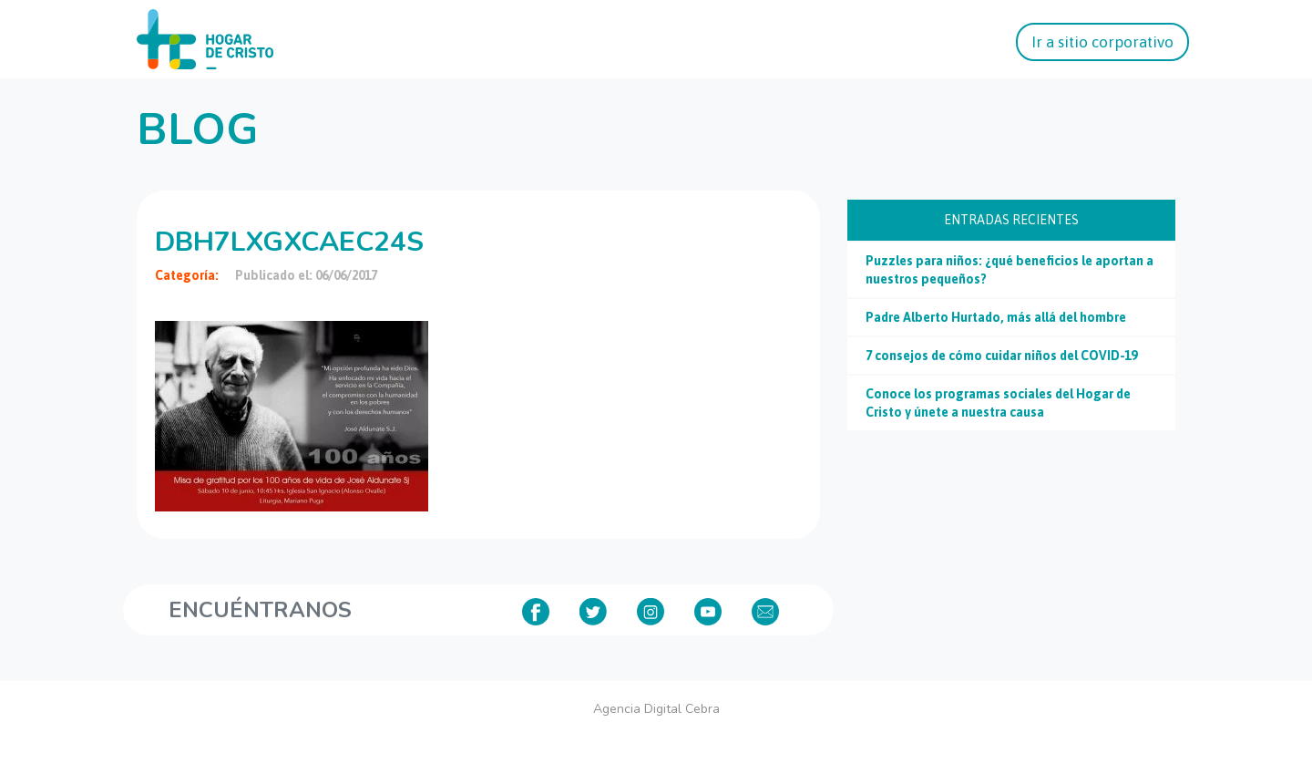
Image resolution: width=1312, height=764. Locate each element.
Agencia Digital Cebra (656, 709)
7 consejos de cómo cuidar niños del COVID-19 (1001, 355)
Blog (197, 129)
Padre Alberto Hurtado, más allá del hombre (996, 317)
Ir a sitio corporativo (1102, 42)
